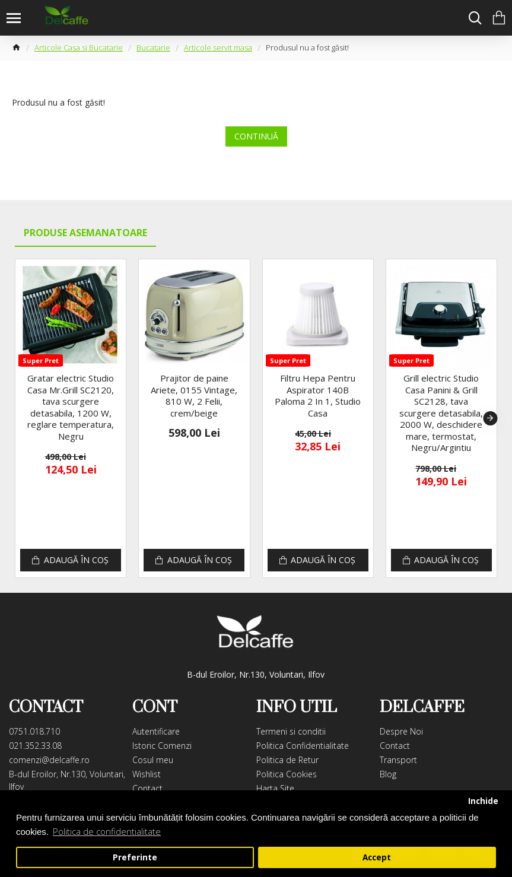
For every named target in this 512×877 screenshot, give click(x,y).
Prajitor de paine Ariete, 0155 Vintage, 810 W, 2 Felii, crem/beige (194, 396)
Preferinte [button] (135, 857)
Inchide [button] (483, 801)
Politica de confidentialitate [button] (107, 831)
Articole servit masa (218, 47)
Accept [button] (376, 857)
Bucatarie (153, 47)
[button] (490, 418)
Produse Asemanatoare (85, 232)
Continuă (256, 136)
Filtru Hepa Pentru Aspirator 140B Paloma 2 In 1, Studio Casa (318, 396)
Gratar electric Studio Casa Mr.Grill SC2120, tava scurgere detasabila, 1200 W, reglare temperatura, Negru (70, 407)
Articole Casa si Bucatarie (78, 47)
